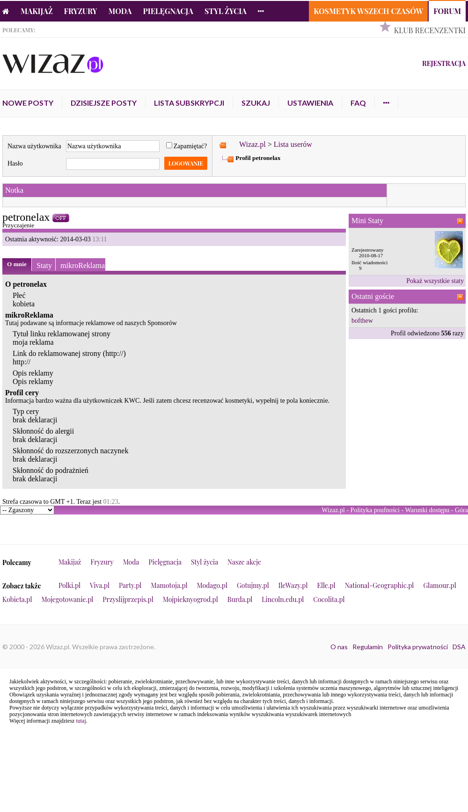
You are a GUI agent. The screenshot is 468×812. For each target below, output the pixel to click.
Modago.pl (212, 585)
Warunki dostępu (427, 510)
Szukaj (255, 102)
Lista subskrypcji (189, 102)
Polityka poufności (375, 510)
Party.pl (130, 585)
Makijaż (37, 11)
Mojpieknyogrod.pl (190, 599)
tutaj (81, 721)
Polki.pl (69, 585)
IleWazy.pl (293, 585)
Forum (447, 11)
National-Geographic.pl (379, 585)
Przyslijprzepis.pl (127, 599)
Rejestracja (444, 63)
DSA (459, 647)
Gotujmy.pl (253, 585)
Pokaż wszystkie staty (435, 280)
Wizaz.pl (252, 144)
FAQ (358, 102)
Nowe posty (27, 102)
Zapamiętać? (186, 146)
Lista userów (293, 144)
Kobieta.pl (17, 599)
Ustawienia (310, 102)
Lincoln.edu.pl (283, 599)
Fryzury (80, 11)
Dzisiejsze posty (104, 102)
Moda (120, 11)
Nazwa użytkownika (34, 146)
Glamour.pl (439, 585)
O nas (339, 647)
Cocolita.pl (328, 599)
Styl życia (226, 11)
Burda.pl (240, 599)
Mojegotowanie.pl (68, 599)
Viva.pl (100, 585)
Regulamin (367, 647)
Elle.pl (326, 585)
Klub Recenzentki (430, 30)
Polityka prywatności (418, 647)
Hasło (15, 163)
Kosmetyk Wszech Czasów (368, 11)
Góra (461, 510)
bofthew (362, 320)
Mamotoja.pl (169, 585)
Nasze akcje (244, 562)
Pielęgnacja (168, 11)
